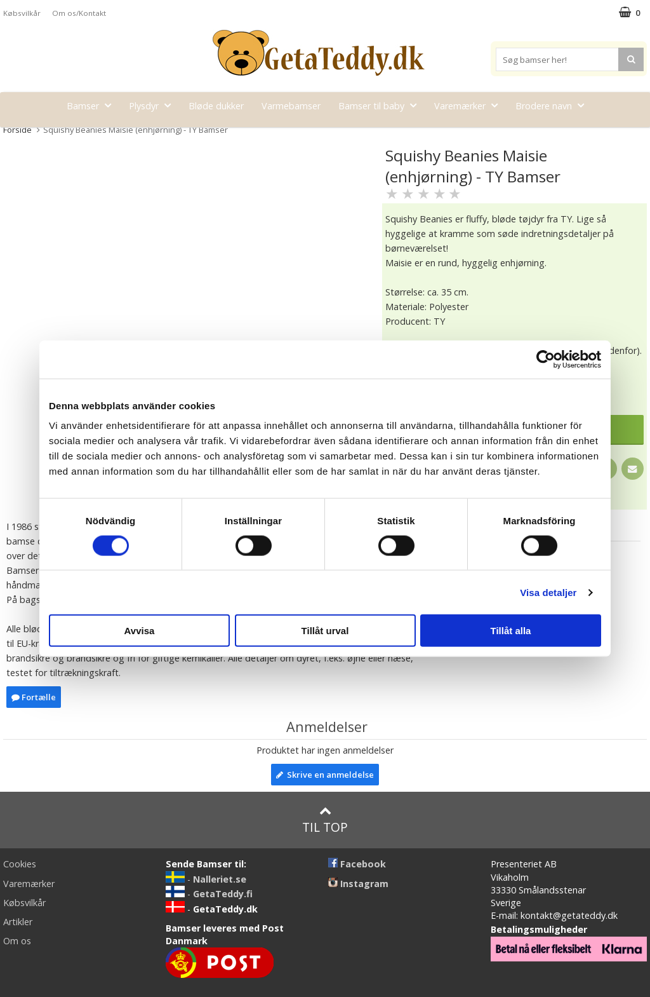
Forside (17, 129)
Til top (325, 820)
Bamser (93, 105)
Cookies (19, 864)
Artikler (17, 922)
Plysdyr (153, 105)
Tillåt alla (511, 630)
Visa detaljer (548, 592)
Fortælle (33, 697)
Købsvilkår (22, 13)
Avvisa (139, 630)
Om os (17, 941)
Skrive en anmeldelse (325, 774)
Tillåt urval (325, 630)
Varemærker (469, 105)
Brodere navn (553, 105)
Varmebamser (291, 106)
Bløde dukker (216, 106)
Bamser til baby (381, 105)
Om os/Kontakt (79, 13)
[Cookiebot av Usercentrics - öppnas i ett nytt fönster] (545, 359)
